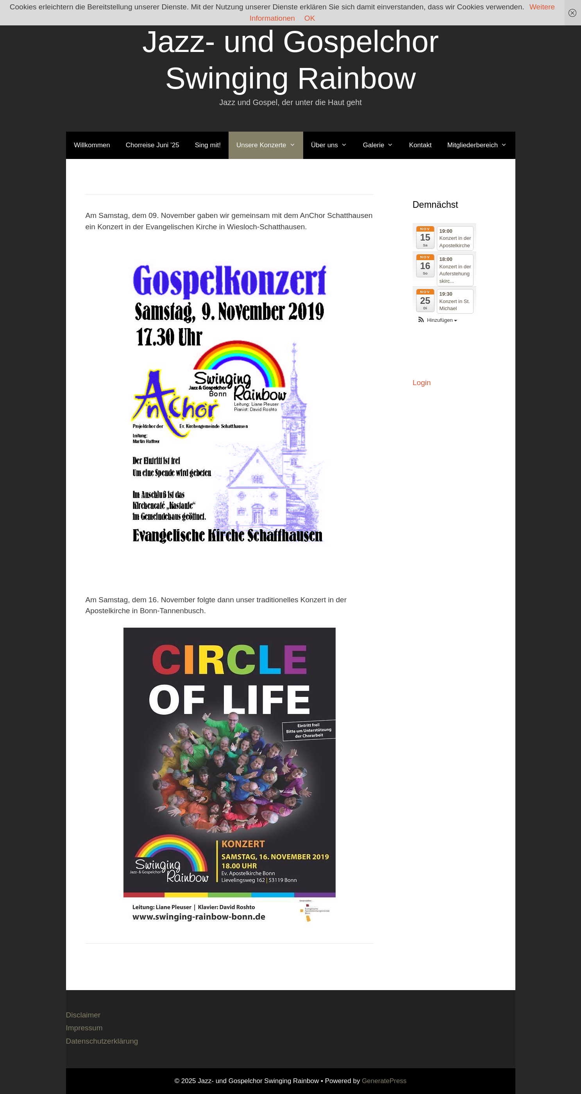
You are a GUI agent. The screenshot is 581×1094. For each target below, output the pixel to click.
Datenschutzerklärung (102, 1041)
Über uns (333, 145)
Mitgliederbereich (481, 145)
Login (422, 382)
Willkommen (92, 145)
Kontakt (420, 145)
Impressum (84, 1028)
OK (309, 18)
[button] (437, 320)
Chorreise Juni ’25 (152, 145)
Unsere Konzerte (269, 145)
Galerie (382, 145)
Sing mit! (208, 145)
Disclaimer (83, 1015)
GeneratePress (384, 1081)
